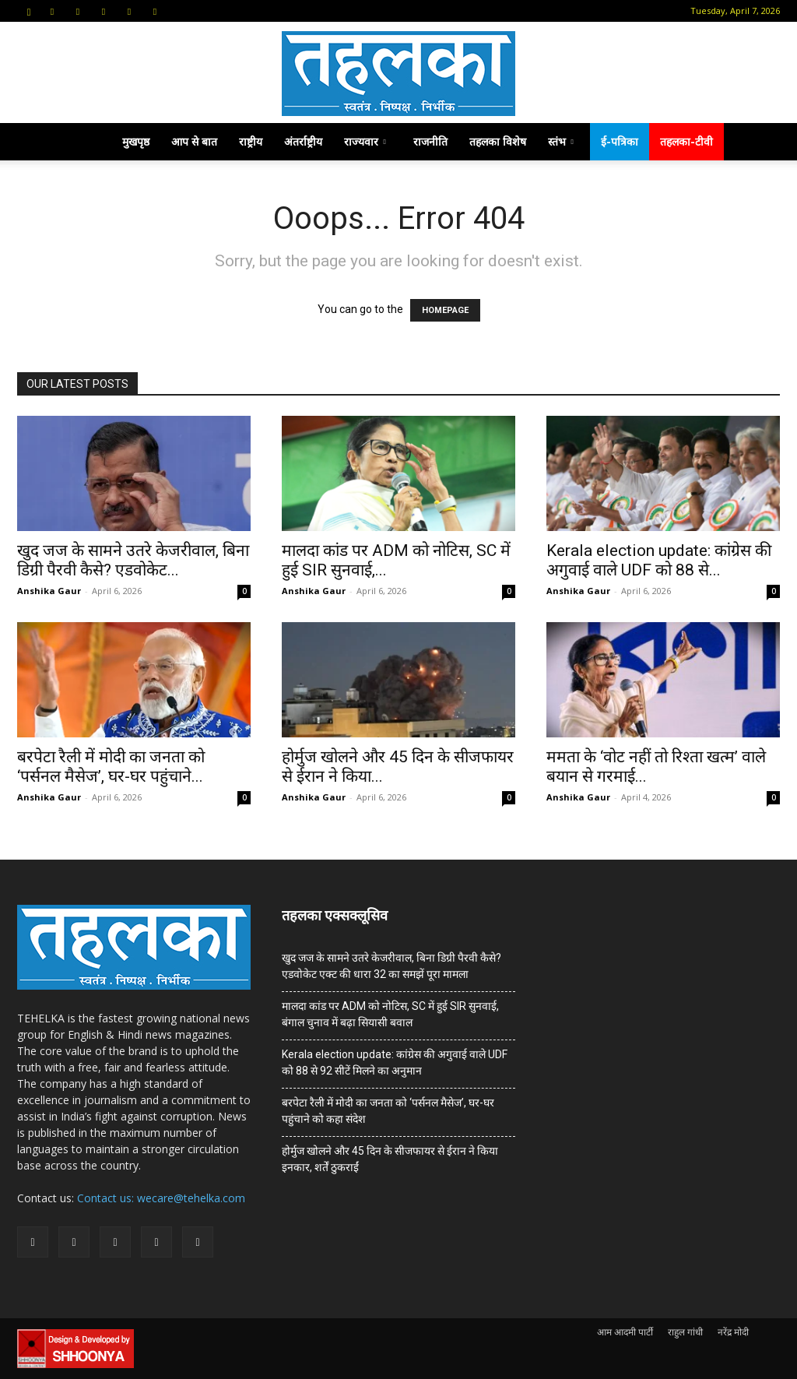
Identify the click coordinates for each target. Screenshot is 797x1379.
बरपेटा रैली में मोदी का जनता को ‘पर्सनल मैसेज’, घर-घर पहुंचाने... (111, 767)
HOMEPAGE (445, 310)
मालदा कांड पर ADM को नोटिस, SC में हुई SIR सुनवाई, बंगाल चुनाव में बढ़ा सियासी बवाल (390, 1014)
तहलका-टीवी (686, 141)
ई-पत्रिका (619, 141)
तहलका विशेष (497, 141)
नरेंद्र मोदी (733, 1332)
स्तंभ (561, 141)
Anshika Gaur (49, 590)
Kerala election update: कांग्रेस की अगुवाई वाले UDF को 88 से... (658, 560)
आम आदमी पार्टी (625, 1332)
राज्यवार (365, 141)
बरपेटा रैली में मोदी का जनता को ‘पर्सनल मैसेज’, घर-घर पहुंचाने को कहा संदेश (388, 1110)
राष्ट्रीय (250, 141)
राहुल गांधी (685, 1332)
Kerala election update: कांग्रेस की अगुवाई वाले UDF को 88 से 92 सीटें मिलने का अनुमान (394, 1062)
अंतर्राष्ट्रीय (303, 141)
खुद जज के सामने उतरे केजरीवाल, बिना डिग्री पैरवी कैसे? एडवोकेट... (133, 560)
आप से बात (194, 141)
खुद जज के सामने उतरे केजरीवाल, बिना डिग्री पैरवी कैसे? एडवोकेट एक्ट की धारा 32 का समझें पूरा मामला (391, 966)
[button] (28, 10)
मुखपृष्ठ (135, 141)
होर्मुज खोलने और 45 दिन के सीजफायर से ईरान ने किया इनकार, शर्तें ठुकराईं (390, 1159)
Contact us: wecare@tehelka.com (161, 1198)
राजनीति (430, 141)
